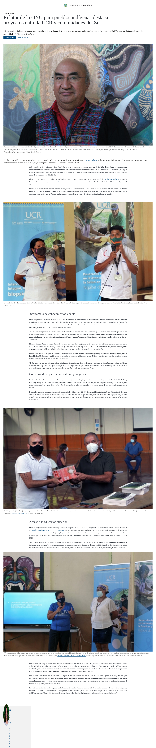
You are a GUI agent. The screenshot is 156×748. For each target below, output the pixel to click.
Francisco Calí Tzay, (91, 165)
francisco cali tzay (60, 738)
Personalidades (23, 42)
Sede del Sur (62, 187)
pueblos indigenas (41, 738)
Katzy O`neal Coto (60, 715)
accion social (50, 738)
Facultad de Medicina (111, 184)
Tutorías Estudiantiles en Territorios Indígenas (47, 535)
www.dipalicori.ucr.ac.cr (20, 518)
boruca (68, 738)
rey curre (73, 738)
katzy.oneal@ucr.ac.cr (62, 723)
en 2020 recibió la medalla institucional (71, 660)
